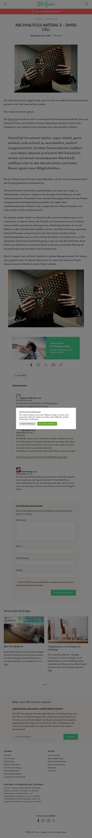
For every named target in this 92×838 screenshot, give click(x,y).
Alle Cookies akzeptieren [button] (47, 424)
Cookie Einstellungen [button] (27, 424)
